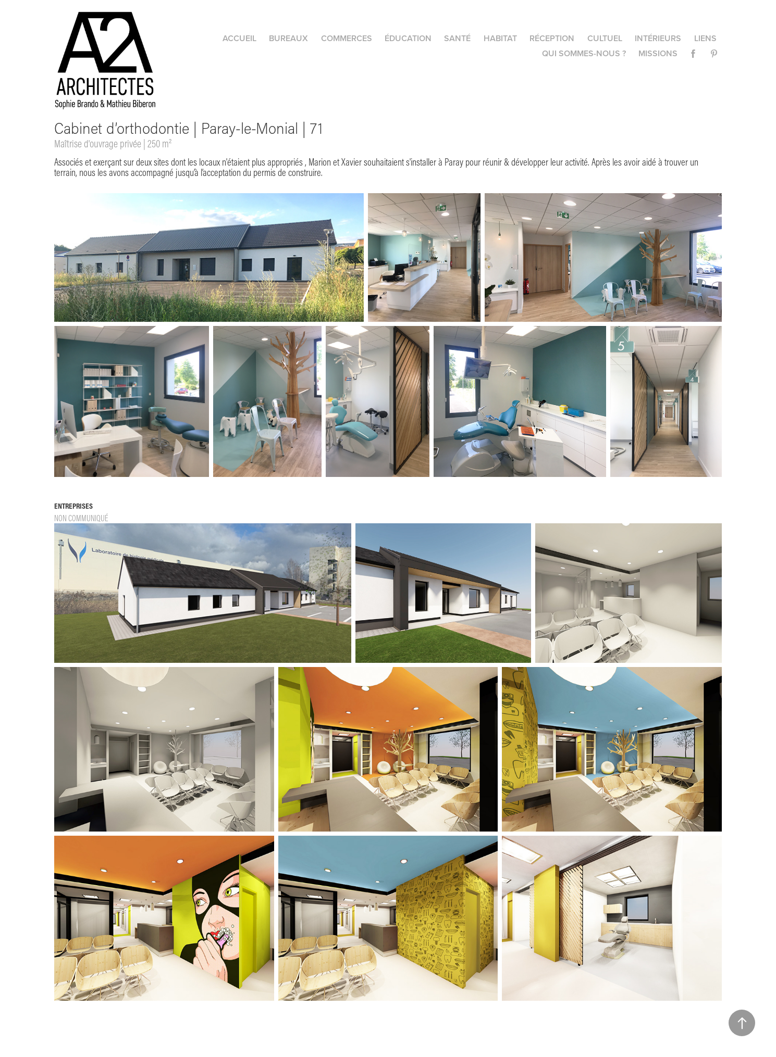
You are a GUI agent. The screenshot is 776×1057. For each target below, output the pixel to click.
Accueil (239, 38)
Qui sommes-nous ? (584, 53)
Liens (705, 38)
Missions (658, 53)
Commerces (346, 38)
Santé (457, 38)
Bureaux (288, 38)
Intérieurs (658, 38)
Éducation (408, 38)
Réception (551, 38)
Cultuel (604, 38)
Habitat (500, 38)
